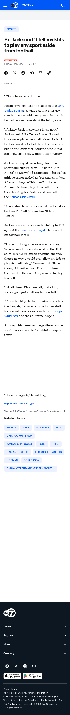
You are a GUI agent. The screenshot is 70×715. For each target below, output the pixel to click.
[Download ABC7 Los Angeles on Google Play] (32, 676)
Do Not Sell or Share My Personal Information (25, 693)
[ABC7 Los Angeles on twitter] (16, 666)
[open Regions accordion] (35, 635)
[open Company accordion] (35, 653)
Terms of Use (9, 700)
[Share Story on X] (15, 73)
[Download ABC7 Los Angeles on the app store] (12, 676)
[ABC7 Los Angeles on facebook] (7, 666)
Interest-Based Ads (28, 700)
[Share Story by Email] (40, 73)
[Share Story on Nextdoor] (32, 73)
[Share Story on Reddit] (23, 73)
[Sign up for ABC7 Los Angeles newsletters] (34, 666)
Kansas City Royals (22, 196)
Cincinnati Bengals (33, 229)
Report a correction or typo (19, 403)
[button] (5, 5)
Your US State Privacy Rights (44, 696)
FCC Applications (12, 704)
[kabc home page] (9, 612)
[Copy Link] (49, 73)
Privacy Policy (10, 689)
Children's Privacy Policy (15, 696)
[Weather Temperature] (51, 5)
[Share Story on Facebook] (6, 73)
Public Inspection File (51, 700)
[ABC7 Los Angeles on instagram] (25, 666)
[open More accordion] (35, 644)
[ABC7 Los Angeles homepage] (14, 5)
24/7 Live (27, 5)
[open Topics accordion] (35, 626)
